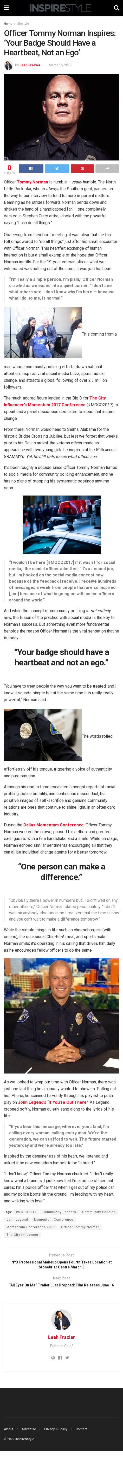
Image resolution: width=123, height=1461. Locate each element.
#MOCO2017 (26, 1212)
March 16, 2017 (60, 65)
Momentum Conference (53, 1219)
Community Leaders (59, 1212)
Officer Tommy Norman (80, 1227)
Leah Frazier (30, 65)
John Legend (17, 1219)
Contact (81, 1439)
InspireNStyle (24, 1449)
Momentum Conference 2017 (31, 1227)
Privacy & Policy (55, 1439)
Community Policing (99, 1212)
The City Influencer (22, 1235)
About (8, 1439)
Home (8, 24)
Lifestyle (23, 24)
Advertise (29, 1439)
